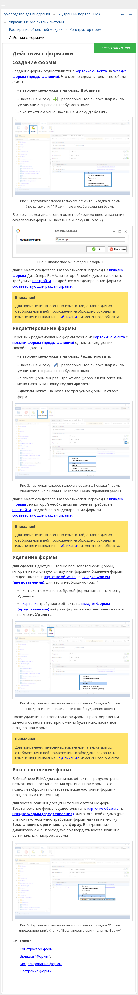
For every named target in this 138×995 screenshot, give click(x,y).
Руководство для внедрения (26, 14)
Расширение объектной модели (35, 29)
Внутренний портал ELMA (79, 14)
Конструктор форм (85, 29)
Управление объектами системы (36, 22)
